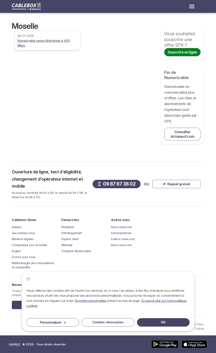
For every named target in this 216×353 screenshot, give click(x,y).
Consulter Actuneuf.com (182, 134)
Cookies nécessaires (108, 322)
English (16, 251)
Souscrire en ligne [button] (182, 52)
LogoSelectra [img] (14, 344)
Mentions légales (23, 239)
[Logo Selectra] (26, 6)
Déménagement (71, 233)
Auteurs (17, 227)
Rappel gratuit (176, 184)
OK (163, 322)
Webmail (66, 245)
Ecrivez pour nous (23, 257)
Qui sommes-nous (23, 233)
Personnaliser (53, 322)
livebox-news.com (123, 239)
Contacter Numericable (76, 251)
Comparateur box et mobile (29, 245)
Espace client (70, 239)
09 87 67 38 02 (116, 184)
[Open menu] (192, 6)
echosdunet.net (121, 233)
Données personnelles (90, 301)
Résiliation (67, 227)
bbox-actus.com (121, 245)
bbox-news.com (121, 227)
